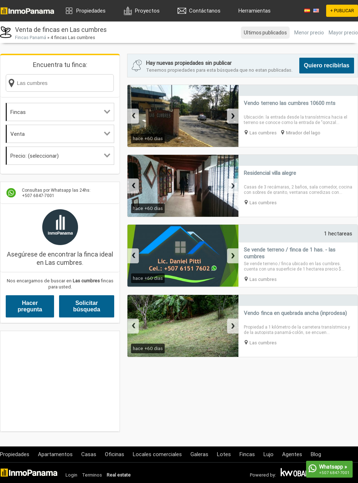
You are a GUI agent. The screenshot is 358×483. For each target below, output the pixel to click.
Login (71, 475)
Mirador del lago (303, 133)
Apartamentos (55, 454)
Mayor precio (343, 32)
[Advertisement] (60, 381)
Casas (88, 454)
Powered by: (263, 475)
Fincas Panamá (30, 37)
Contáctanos (205, 10)
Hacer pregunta (30, 306)
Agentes (292, 454)
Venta (60, 133)
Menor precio (309, 32)
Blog (316, 454)
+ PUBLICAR (342, 10)
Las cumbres (263, 133)
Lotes (224, 454)
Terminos (92, 475)
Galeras (199, 454)
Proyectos (147, 10)
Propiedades (91, 10)
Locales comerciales (157, 454)
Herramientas (254, 10)
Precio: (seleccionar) (60, 155)
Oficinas (114, 454)
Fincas (60, 112)
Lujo (268, 454)
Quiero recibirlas (326, 65)
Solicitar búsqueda (86, 306)
